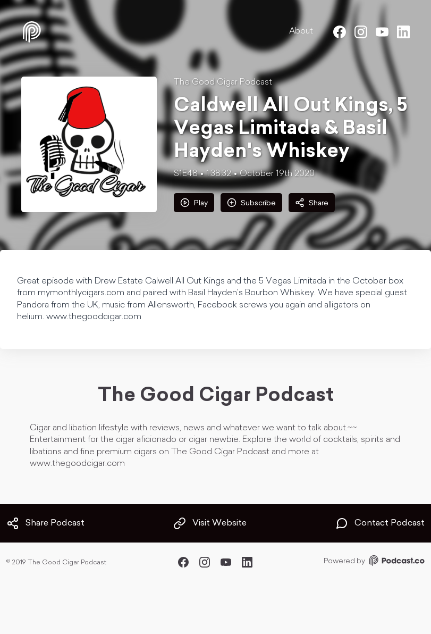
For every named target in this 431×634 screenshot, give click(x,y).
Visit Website (210, 523)
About (301, 31)
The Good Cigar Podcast (223, 82)
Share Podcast (45, 523)
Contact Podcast (380, 523)
